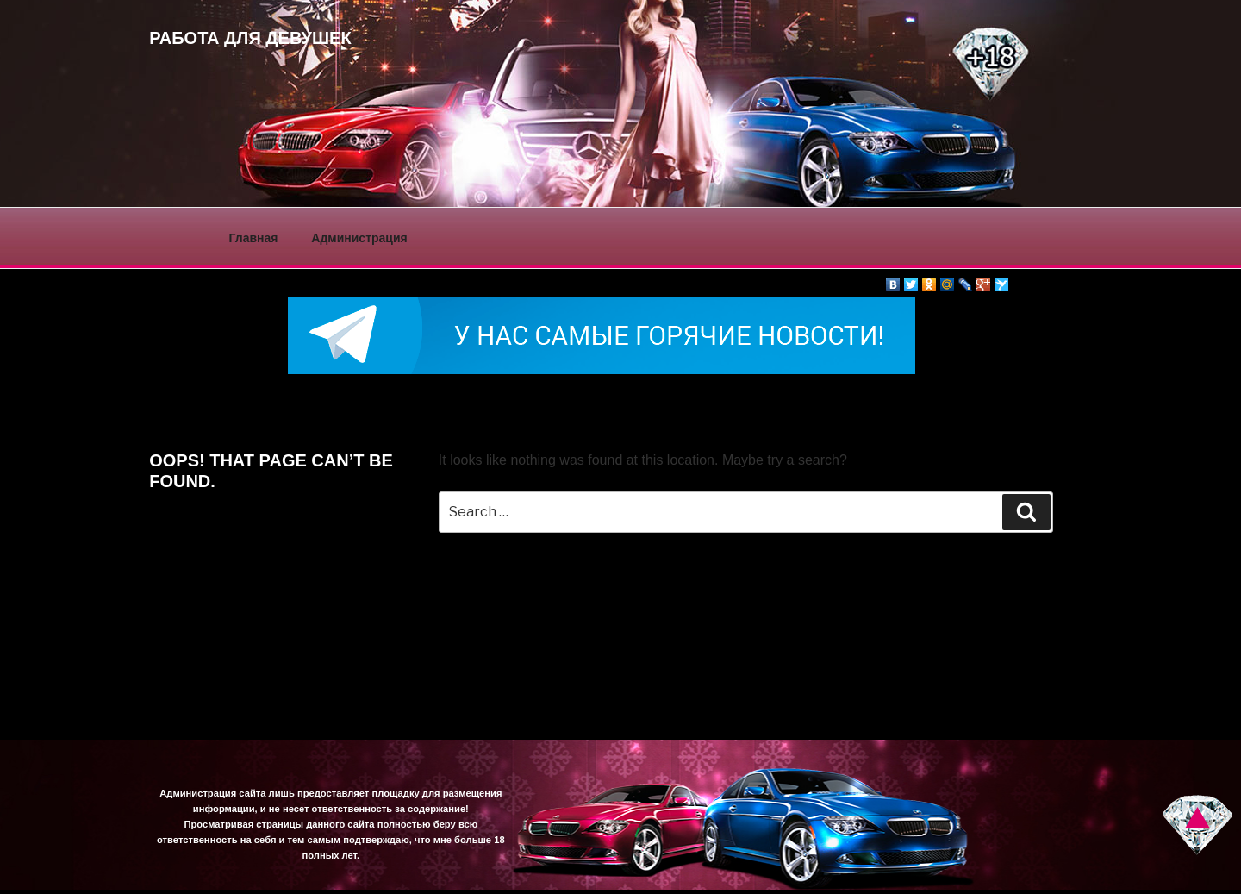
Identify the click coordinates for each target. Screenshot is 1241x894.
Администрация (359, 238)
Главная (253, 238)
